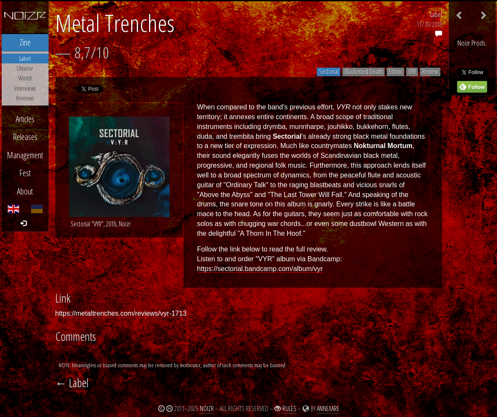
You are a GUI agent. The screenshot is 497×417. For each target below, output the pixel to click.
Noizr (207, 408)
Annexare (328, 408)
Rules (289, 408)
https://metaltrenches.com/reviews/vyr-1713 (121, 313)
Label (436, 14)
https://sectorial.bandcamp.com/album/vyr (260, 268)
